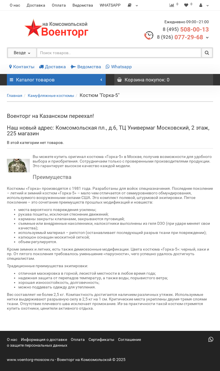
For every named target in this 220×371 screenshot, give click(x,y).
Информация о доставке (44, 339)
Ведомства (82, 5)
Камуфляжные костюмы (51, 95)
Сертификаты (101, 339)
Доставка (36, 5)
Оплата (59, 5)
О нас (15, 5)
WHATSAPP (110, 5)
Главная (14, 95)
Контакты (21, 66)
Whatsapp (119, 66)
